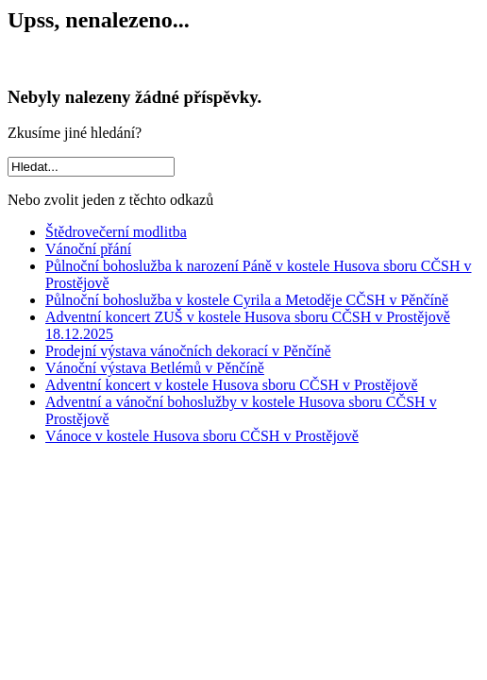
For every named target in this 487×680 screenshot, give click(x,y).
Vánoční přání (88, 249)
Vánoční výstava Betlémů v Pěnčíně (154, 368)
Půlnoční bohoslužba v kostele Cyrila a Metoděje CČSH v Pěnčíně (246, 300)
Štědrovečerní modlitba (116, 232)
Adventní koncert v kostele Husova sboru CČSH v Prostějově (231, 385)
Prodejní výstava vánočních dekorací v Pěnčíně (188, 351)
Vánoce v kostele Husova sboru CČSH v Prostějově (202, 436)
